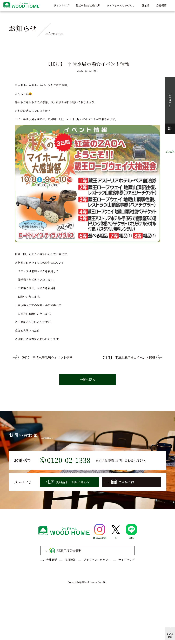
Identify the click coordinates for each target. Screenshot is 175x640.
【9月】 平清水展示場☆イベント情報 (46, 357)
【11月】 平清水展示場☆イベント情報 (128, 357)
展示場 (145, 5)
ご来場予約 (119, 482)
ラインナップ (61, 5)
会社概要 (161, 5)
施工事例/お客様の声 (88, 5)
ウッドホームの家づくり (121, 5)
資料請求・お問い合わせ (66, 482)
